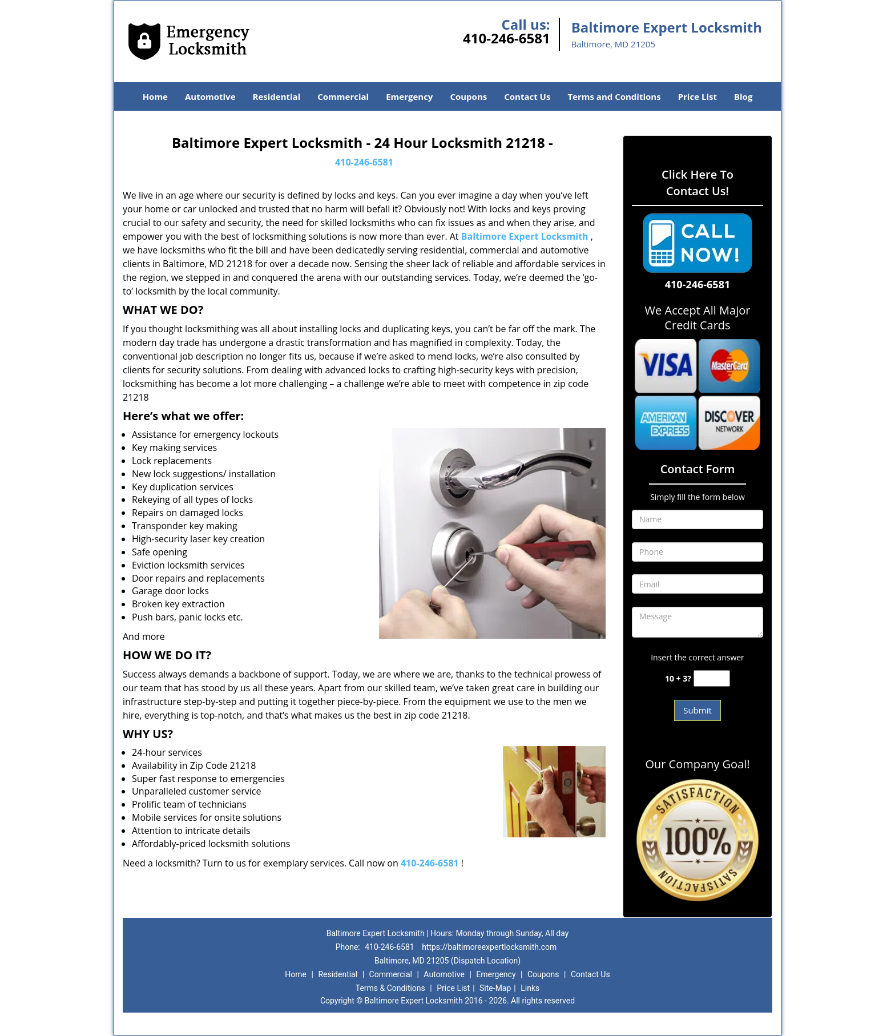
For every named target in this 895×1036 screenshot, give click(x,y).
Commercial (343, 96)
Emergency (409, 96)
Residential (277, 96)
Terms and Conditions (613, 96)
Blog (743, 96)
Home (155, 96)
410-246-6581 (506, 38)
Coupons (468, 96)
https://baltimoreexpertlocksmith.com (489, 947)
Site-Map (495, 988)
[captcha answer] (712, 678)
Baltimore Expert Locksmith (524, 236)
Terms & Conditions (390, 988)
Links (530, 988)
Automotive (210, 96)
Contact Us (527, 96)
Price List (697, 96)
